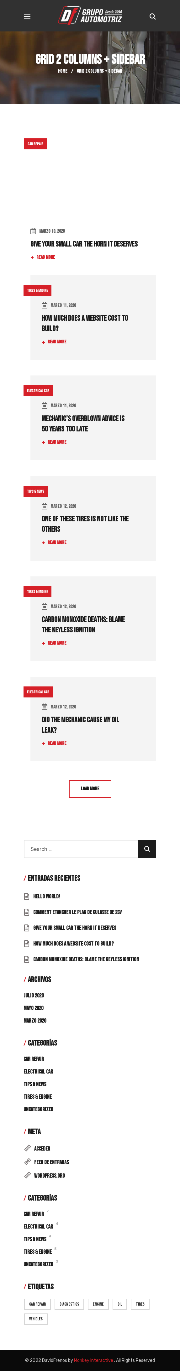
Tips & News (35, 491)
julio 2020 (34, 995)
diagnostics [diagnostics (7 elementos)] (69, 1304)
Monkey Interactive (93, 1360)
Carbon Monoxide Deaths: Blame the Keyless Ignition (86, 959)
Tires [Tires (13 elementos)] (140, 1304)
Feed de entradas (51, 1162)
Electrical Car (38, 390)
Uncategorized (38, 1109)
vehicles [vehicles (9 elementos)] (36, 1319)
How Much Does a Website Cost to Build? (73, 944)
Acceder (42, 1149)
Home (62, 71)
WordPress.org (49, 1176)
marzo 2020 (35, 1021)
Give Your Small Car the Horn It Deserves (84, 244)
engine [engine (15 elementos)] (98, 1304)
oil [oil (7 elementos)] (120, 1304)
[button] (153, 15)
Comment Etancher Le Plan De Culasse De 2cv (77, 912)
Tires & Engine (37, 290)
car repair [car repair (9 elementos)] (37, 1304)
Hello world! (46, 896)
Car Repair (35, 144)
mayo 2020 (33, 1008)
